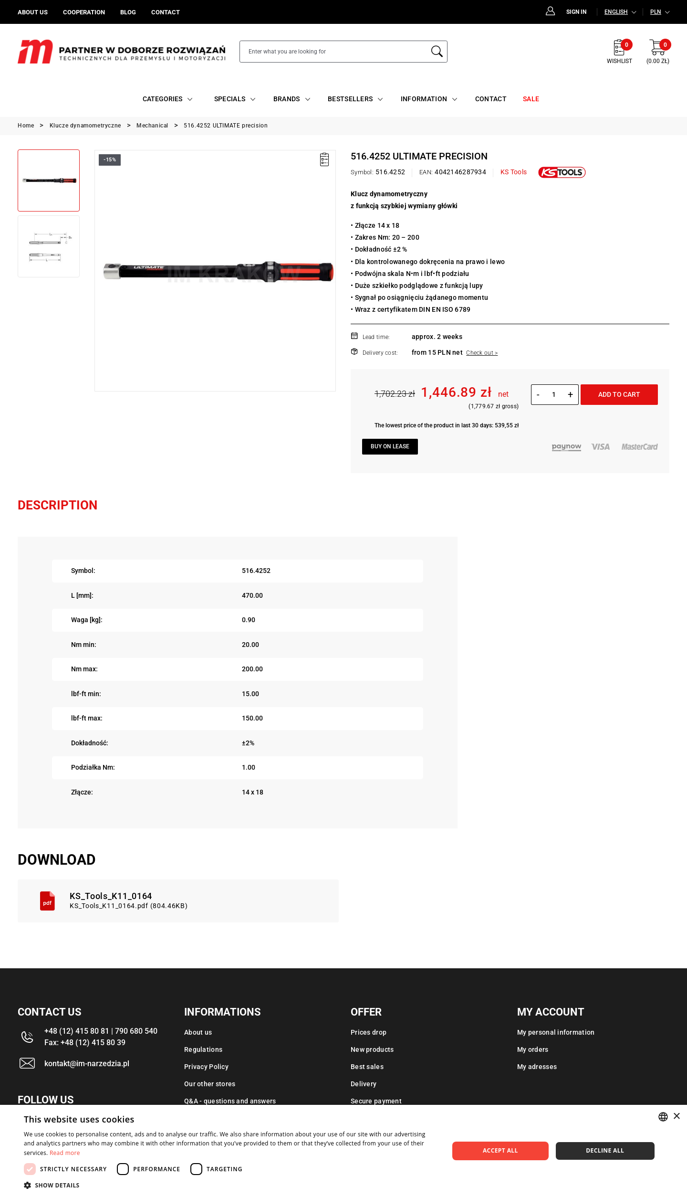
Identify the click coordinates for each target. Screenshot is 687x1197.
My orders (533, 1049)
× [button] (676, 1116)
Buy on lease (390, 446)
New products (372, 1049)
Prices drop (368, 1032)
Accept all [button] (500, 1150)
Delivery (363, 1084)
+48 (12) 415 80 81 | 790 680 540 (100, 1031)
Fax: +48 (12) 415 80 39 (84, 1042)
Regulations (203, 1049)
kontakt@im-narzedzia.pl (86, 1063)
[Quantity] (553, 394)
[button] (230, 1185)
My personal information (555, 1032)
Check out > (482, 353)
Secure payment (376, 1101)
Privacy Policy (206, 1066)
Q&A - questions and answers (230, 1101)
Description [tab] (57, 505)
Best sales (367, 1066)
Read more (65, 1153)
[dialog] (343, 1151)
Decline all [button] (605, 1150)
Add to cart (619, 394)
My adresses (537, 1066)
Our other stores (209, 1084)
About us (198, 1032)
